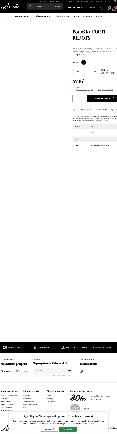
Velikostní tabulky (7, 404)
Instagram (81, 371)
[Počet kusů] (80, 98)
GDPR (25, 407)
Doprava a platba (47, 1)
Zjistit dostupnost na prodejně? (84, 90)
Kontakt (108, 1)
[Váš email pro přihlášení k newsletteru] (49, 371)
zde (92, 424)
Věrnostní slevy (82, 1)
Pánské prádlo (44, 16)
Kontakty (26, 396)
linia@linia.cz (8, 371)
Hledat (57, 6)
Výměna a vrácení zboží (9, 396)
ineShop (113, 428)
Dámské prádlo (23, 16)
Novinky (87, 16)
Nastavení (49, 429)
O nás (49, 396)
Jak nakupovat (28, 401)
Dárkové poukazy (7, 410)
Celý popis (77, 54)
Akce (76, 16)
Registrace (69, 1)
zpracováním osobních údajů (48, 375)
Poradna (59, 1)
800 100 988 (24, 371)
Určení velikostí (6, 401)
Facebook (87, 371)
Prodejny (50, 399)
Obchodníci (27, 399)
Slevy (99, 16)
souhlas (64, 421)
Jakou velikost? (108, 73)
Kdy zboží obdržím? (107, 90)
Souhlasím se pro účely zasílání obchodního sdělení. (53, 375)
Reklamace (4, 399)
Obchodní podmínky (30, 404)
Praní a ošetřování (7, 407)
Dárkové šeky (63, 16)
